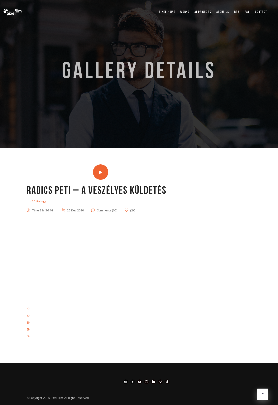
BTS (236, 12)
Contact (261, 12)
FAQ (247, 12)
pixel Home (167, 12)
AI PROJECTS (202, 12)
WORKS (184, 12)
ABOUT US (222, 12)
